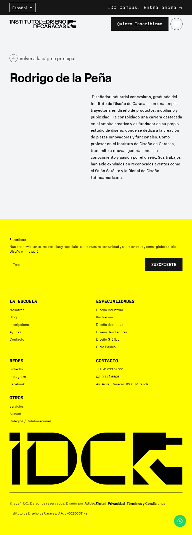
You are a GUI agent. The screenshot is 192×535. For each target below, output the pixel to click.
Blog (13, 316)
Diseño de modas (109, 324)
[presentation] (48, 285)
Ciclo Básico (106, 346)
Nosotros (17, 309)
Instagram (18, 376)
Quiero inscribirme (139, 24)
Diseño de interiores (111, 331)
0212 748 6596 (107, 376)
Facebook (17, 383)
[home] (43, 24)
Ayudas (15, 331)
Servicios (17, 406)
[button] (23, 7)
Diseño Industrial (109, 309)
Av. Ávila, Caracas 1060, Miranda (122, 383)
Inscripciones (20, 324)
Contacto (17, 339)
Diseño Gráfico (108, 339)
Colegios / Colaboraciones (31, 420)
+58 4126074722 (109, 368)
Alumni (15, 413)
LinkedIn (16, 368)
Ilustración (104, 316)
